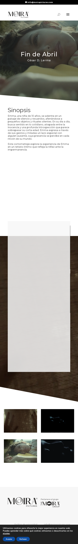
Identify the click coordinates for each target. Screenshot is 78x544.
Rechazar (23, 539)
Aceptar (9, 539)
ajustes (6, 533)
